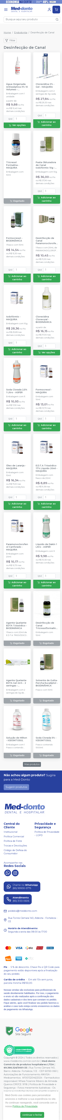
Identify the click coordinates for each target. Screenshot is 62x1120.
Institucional (10, 832)
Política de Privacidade (25, 1106)
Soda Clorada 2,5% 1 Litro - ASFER (16, 391)
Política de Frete (13, 841)
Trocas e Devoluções (15, 845)
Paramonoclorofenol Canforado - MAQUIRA (17, 547)
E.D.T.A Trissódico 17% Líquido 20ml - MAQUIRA (46, 468)
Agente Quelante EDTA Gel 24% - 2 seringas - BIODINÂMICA (16, 683)
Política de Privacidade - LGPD (46, 834)
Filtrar (10, 40)
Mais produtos (32, 764)
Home (7, 32)
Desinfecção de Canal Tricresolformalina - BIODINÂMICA (46, 626)
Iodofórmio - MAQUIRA (13, 318)
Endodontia (20, 32)
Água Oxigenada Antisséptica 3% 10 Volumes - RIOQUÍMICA (17, 87)
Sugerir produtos (16, 787)
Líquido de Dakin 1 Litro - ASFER (46, 545)
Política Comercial (14, 836)
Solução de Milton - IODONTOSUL (16, 739)
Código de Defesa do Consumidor (15, 852)
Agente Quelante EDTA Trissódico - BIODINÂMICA (16, 626)
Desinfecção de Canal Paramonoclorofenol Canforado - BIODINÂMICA (47, 241)
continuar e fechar (32, 1115)
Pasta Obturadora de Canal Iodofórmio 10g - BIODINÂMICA (46, 165)
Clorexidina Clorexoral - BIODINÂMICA (44, 319)
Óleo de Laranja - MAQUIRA (16, 467)
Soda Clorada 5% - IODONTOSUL (46, 739)
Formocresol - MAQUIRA (44, 391)
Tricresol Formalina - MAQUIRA (12, 165)
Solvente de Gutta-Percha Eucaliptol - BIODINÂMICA (47, 683)
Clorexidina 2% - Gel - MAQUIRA (45, 85)
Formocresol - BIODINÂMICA (14, 239)
